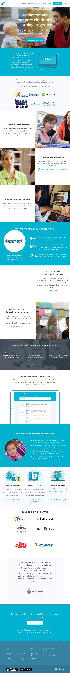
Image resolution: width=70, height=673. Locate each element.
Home (8, 648)
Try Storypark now (35, 623)
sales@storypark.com (48, 648)
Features (38, 3)
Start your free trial (35, 40)
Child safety (22, 656)
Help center (22, 653)
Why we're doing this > (17, 326)
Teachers (24, 3)
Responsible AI (22, 661)
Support (21, 651)
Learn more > (52, 290)
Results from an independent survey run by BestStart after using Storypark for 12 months (14, 257)
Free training (52, 489)
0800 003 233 (47, 651)
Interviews (34, 651)
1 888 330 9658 (49, 656)
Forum (33, 656)
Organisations (31, 3)
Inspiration (34, 658)
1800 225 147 (47, 653)
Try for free (57, 4)
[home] (3, 3)
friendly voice (62, 491)
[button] (49, 3)
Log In (65, 4)
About (20, 648)
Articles (33, 648)
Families (8, 653)
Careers (21, 658)
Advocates (34, 653)
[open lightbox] (48, 62)
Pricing (44, 3)
